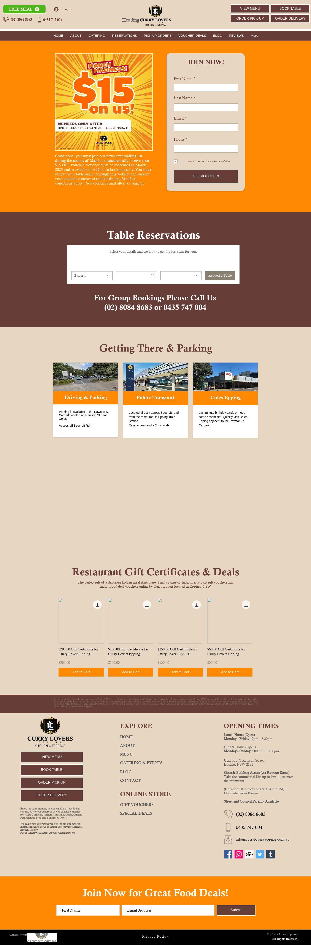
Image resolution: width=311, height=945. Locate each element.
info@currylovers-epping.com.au (263, 839)
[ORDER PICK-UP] (250, 18)
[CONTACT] (155, 780)
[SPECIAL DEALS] (155, 813)
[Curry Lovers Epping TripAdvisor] (249, 854)
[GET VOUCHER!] (206, 176)
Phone (179, 139)
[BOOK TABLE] (290, 8)
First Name (183, 79)
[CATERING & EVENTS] (155, 763)
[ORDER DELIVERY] (290, 18)
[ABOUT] (155, 745)
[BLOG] (155, 772)
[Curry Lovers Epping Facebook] (228, 854)
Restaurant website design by (22, 935)
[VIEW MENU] (250, 8)
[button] (24, 9)
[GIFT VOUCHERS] (155, 804)
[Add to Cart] (81, 672)
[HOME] (155, 737)
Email (179, 118)
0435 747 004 (52, 19)
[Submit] (236, 910)
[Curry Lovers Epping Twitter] (260, 854)
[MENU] (155, 754)
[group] (155, 637)
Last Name (183, 98)
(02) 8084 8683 (21, 19)
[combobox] (92, 275)
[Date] (132, 275)
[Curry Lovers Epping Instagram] (239, 854)
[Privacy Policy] (156, 936)
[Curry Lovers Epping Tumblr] (270, 854)
